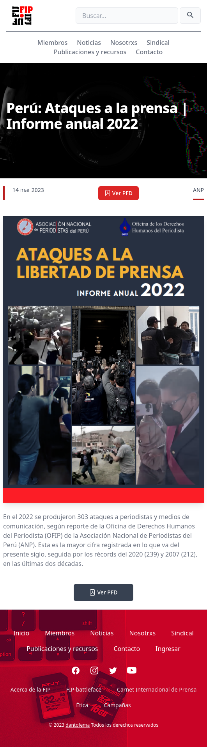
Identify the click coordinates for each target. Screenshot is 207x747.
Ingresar (168, 648)
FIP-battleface (83, 689)
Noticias (89, 42)
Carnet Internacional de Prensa (156, 689)
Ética (82, 705)
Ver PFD (118, 193)
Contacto (149, 52)
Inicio (21, 633)
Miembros (52, 42)
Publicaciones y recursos (90, 52)
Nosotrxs (123, 42)
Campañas (117, 705)
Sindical (158, 42)
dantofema (77, 725)
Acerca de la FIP (31, 689)
